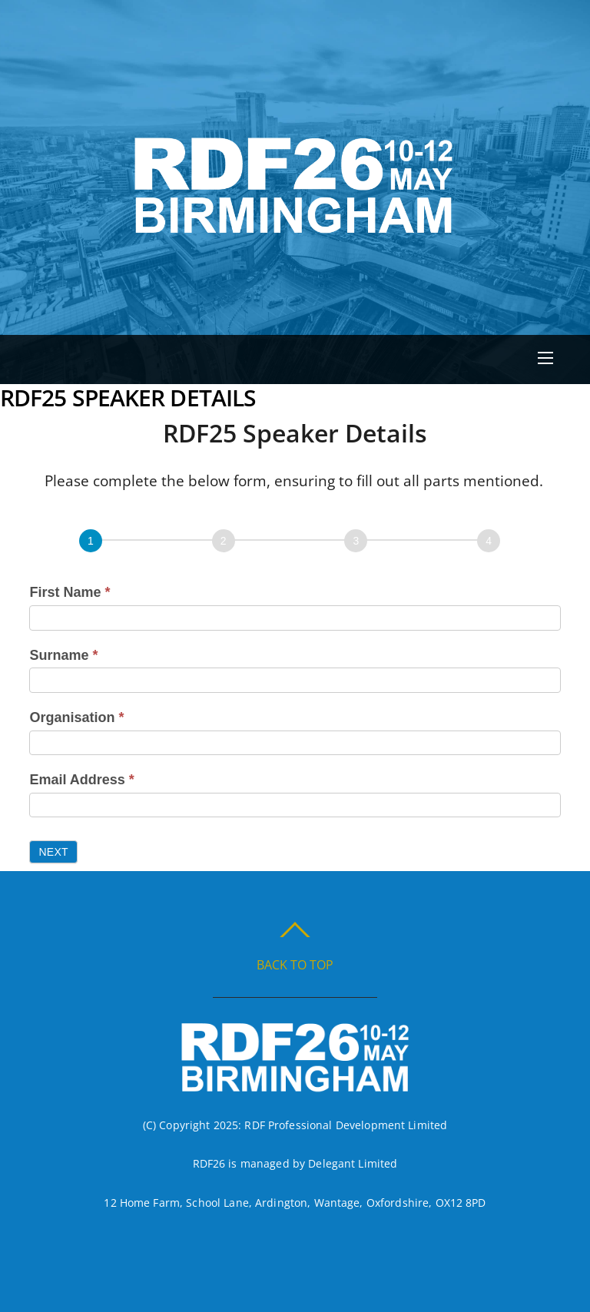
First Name (69, 592)
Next (53, 852)
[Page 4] (488, 540)
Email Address (81, 779)
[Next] (223, 540)
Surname (63, 655)
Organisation (76, 717)
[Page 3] (355, 540)
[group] (294, 544)
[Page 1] (90, 540)
